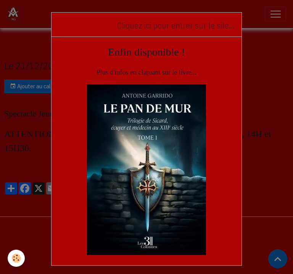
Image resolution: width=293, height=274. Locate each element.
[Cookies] (16, 258)
